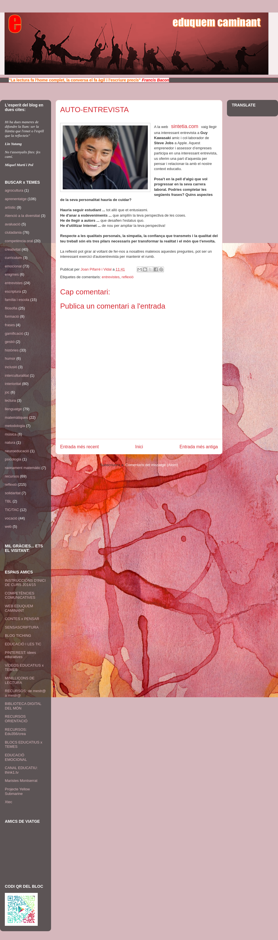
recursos (12, 476)
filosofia (11, 308)
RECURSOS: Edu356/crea (16, 731)
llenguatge (13, 409)
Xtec (8, 802)
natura (10, 442)
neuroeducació (17, 451)
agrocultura (14, 190)
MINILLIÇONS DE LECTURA (20, 680)
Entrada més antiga (199, 446)
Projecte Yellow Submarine (17, 791)
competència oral (19, 241)
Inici (139, 446)
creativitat (13, 249)
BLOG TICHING (18, 635)
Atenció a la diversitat (22, 215)
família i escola (17, 300)
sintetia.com (184, 126)
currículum (13, 258)
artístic (10, 207)
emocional (13, 266)
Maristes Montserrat (21, 780)
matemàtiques (16, 417)
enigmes (12, 274)
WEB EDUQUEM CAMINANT (19, 608)
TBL (8, 501)
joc (7, 392)
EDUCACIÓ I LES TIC (23, 644)
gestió (10, 342)
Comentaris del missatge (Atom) (151, 465)
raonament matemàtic (23, 468)
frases (10, 325)
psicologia (13, 459)
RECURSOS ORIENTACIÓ (16, 718)
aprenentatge (16, 199)
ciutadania (13, 232)
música (10, 434)
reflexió (128, 277)
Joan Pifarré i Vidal (97, 269)
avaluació (12, 224)
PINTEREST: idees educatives (20, 654)
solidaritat (13, 493)
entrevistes (111, 277)
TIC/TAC (12, 510)
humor (10, 358)
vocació (11, 518)
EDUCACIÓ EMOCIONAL (16, 757)
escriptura (13, 291)
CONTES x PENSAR (22, 619)
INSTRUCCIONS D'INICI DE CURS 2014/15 (25, 582)
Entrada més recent (79, 446)
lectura (10, 400)
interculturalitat (17, 375)
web (8, 526)
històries (11, 350)
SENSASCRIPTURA (22, 627)
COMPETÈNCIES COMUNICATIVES (20, 595)
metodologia (15, 426)
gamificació (14, 333)
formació (12, 316)
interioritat (13, 384)
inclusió (11, 367)
